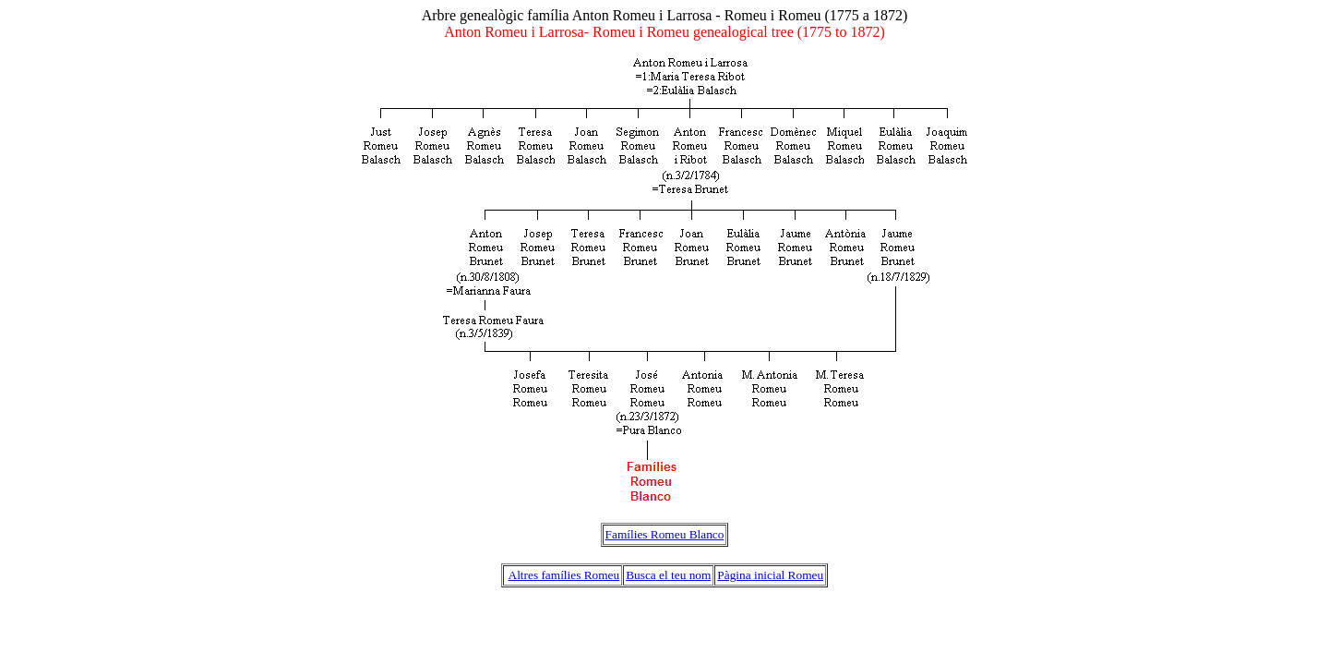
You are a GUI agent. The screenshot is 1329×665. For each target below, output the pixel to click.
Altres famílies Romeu (564, 575)
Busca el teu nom (668, 575)
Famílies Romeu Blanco (664, 534)
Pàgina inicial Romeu (770, 575)
